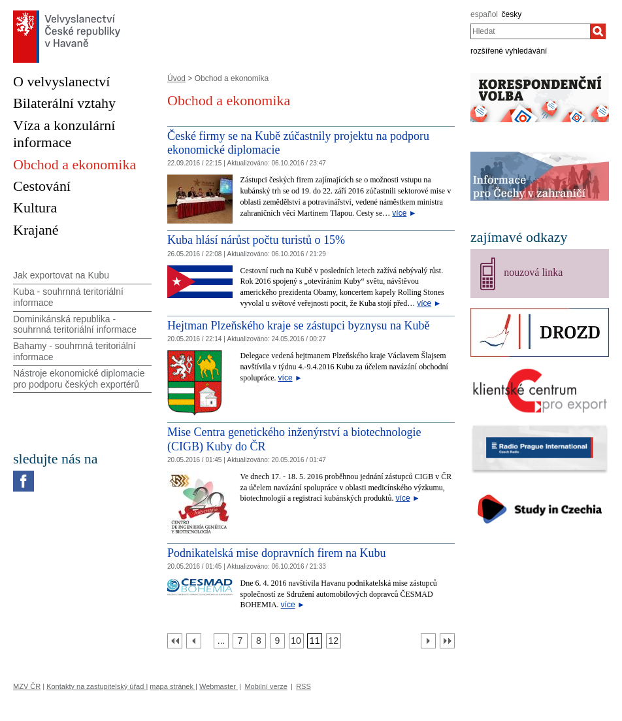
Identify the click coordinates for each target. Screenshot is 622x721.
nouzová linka (533, 272)
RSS (303, 686)
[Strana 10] (296, 640)
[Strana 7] (240, 640)
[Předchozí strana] (193, 640)
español (484, 14)
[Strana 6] (221, 640)
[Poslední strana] (447, 640)
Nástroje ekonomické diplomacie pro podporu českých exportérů (79, 379)
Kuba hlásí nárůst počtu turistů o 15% (256, 239)
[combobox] (530, 31)
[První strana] (174, 640)
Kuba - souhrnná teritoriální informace (68, 297)
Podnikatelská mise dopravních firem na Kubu (276, 553)
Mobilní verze (265, 686)
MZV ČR (27, 686)
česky (512, 14)
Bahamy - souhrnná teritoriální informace (74, 351)
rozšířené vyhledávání (508, 51)
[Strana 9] (277, 640)
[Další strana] (428, 640)
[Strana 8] (258, 640)
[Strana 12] (333, 640)
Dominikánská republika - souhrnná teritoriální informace (75, 324)
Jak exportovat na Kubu (61, 275)
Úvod (176, 78)
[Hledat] (598, 31)
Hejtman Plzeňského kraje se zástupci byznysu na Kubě (298, 325)
